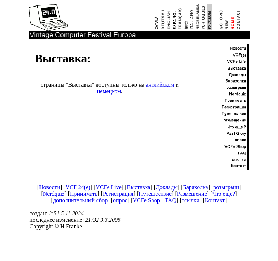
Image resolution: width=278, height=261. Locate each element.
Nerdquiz (54, 194)
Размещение (192, 194)
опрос (120, 200)
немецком (109, 91)
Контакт (215, 200)
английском (160, 85)
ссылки (190, 200)
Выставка (138, 187)
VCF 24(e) (78, 187)
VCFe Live (109, 187)
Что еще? (223, 194)
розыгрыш (226, 187)
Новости (49, 187)
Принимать (83, 194)
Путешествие (155, 194)
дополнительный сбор (80, 200)
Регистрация (118, 194)
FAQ (170, 200)
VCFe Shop (146, 200)
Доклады (167, 187)
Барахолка (195, 187)
